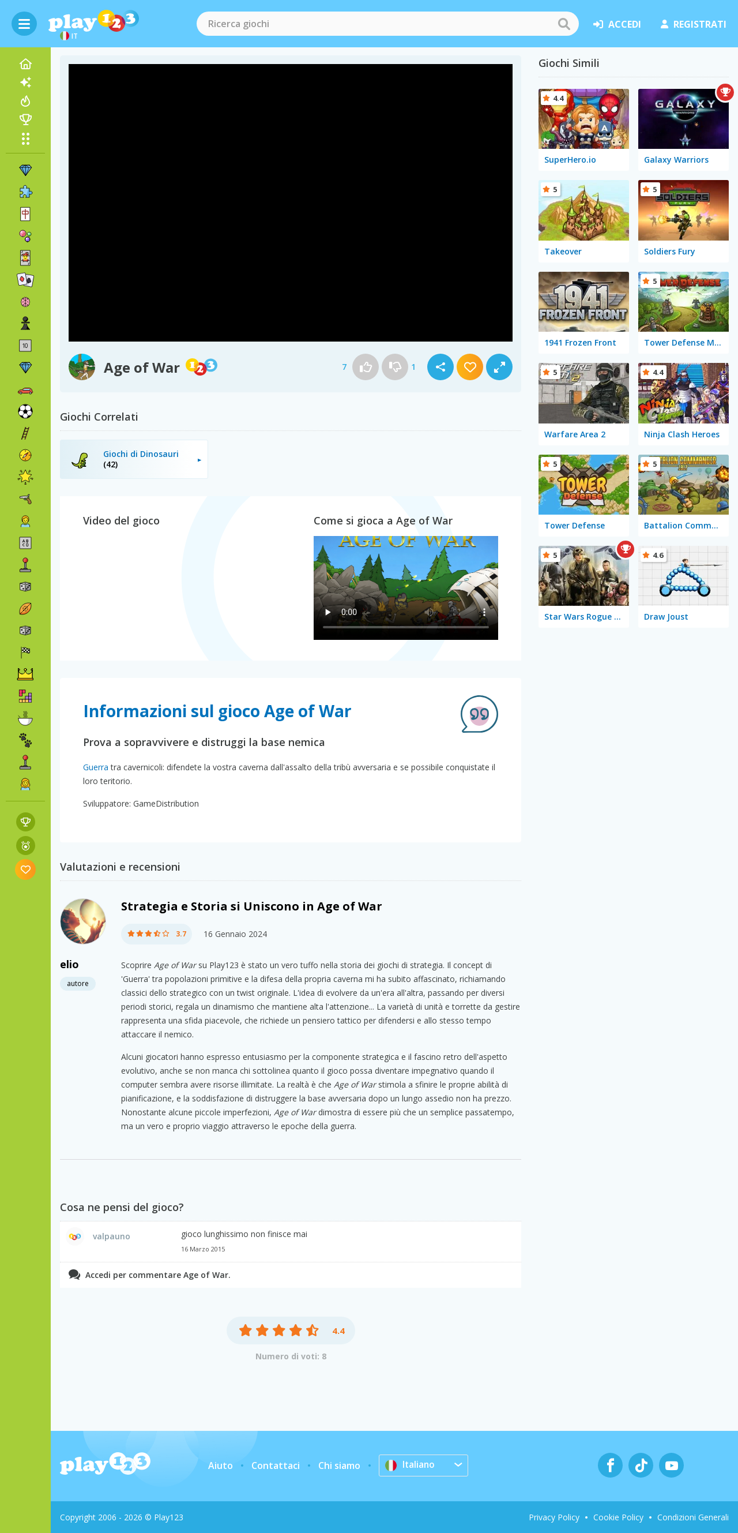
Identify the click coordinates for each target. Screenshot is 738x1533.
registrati (693, 24)
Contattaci (275, 1465)
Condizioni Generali (693, 1517)
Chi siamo (339, 1465)
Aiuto (220, 1465)
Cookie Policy (618, 1517)
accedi (617, 24)
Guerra (95, 767)
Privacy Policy (554, 1517)
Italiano (410, 1465)
